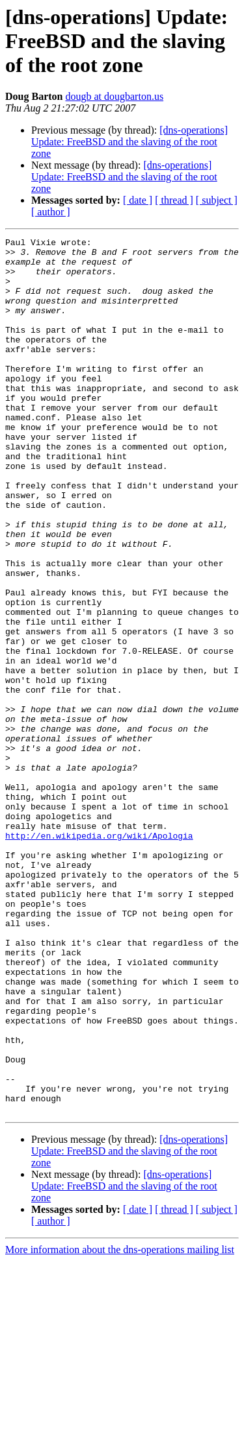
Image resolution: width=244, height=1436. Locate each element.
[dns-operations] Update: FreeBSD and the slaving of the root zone (129, 142)
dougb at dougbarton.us (114, 96)
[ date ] (137, 200)
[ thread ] (174, 200)
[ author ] (50, 211)
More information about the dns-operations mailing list (119, 1424)
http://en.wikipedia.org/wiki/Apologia (99, 956)
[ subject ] (216, 200)
